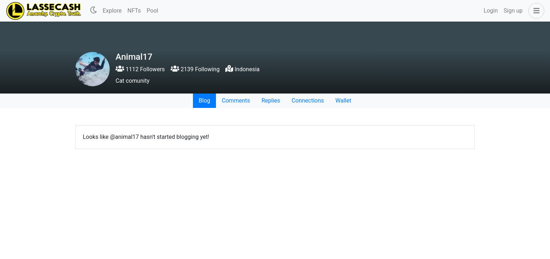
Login (491, 10)
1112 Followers (140, 69)
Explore (112, 10)
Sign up (513, 10)
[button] (535, 11)
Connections (308, 100)
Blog (204, 100)
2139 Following (195, 69)
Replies (270, 100)
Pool (152, 10)
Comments (236, 100)
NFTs (134, 10)
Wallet (343, 100)
